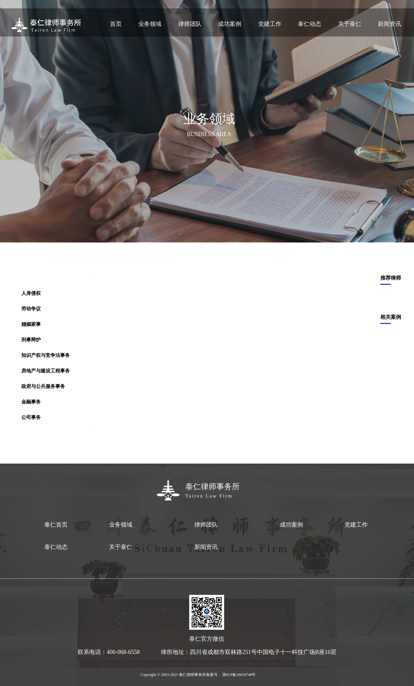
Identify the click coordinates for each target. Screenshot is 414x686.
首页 (116, 24)
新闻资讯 (389, 24)
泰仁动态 (309, 24)
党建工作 (269, 24)
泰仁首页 (56, 524)
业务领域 (149, 24)
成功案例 (229, 24)
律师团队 (190, 24)
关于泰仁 (349, 24)
